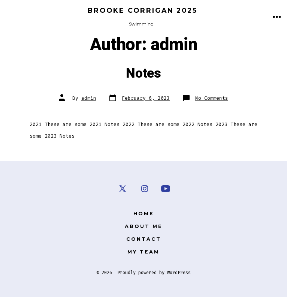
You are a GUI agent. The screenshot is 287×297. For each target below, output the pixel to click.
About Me (144, 226)
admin (88, 98)
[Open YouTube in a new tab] (166, 189)
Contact (143, 239)
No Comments (211, 98)
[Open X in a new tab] (122, 189)
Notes (143, 73)
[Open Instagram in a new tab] (145, 189)
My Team (143, 252)
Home (143, 213)
